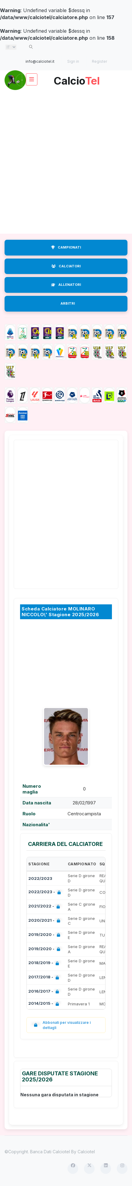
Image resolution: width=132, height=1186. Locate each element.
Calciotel (86, 1151)
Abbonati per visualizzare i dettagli (61, 1025)
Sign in (73, 61)
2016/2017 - (44, 992)
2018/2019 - (44, 963)
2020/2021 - (45, 921)
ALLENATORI (66, 284)
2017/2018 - (44, 977)
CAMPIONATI (66, 247)
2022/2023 (40, 878)
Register (99, 61)
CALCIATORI (66, 266)
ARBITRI (68, 303)
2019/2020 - (45, 935)
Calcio (76, 78)
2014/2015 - (44, 1004)
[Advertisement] (66, 162)
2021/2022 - (45, 907)
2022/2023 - (45, 892)
